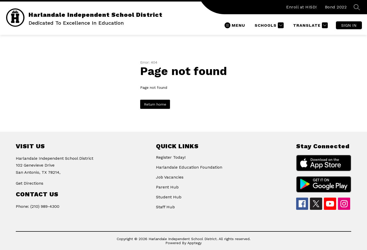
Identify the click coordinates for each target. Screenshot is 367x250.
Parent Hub (167, 187)
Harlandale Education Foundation (189, 167)
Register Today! (171, 157)
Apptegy (194, 243)
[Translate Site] (310, 25)
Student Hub (168, 197)
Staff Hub (165, 206)
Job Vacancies (170, 177)
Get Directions (29, 183)
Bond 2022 (336, 7)
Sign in (349, 25)
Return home (155, 104)
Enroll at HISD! (301, 7)
